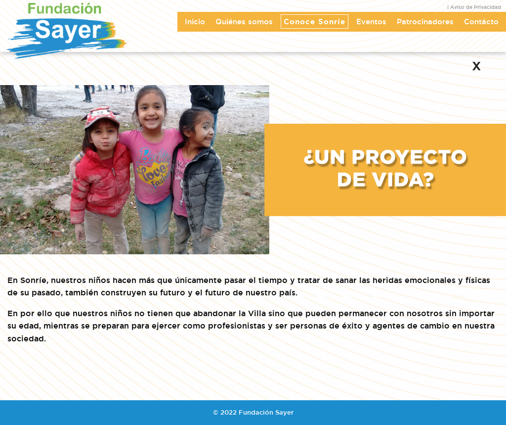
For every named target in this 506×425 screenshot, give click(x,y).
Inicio (195, 21)
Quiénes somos (244, 21)
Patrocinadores (425, 21)
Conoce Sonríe (314, 21)
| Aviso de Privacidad (474, 7)
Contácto (481, 21)
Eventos (371, 21)
